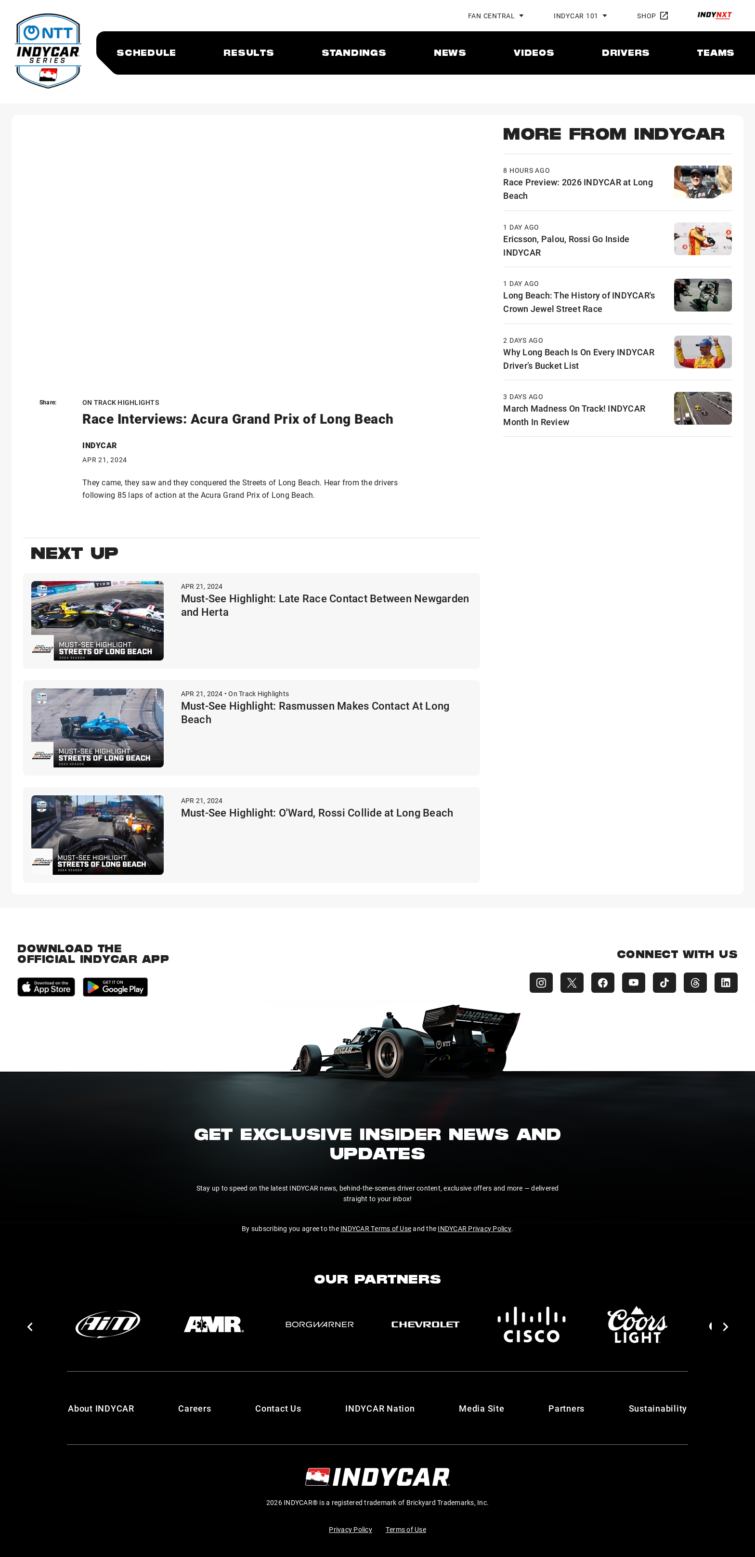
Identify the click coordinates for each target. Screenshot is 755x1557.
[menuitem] (146, 52)
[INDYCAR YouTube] (633, 983)
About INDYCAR (101, 1408)
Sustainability (658, 1408)
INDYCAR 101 (576, 15)
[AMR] (214, 1324)
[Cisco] (531, 1324)
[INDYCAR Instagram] (541, 983)
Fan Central (491, 15)
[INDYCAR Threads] (695, 983)
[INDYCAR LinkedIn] (726, 983)
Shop (652, 15)
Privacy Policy (350, 1529)
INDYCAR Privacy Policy (474, 1228)
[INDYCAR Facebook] (602, 983)
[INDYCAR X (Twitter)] (572, 983)
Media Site (482, 1408)
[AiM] (108, 1324)
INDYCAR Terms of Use (375, 1228)
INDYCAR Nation (380, 1408)
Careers (194, 1408)
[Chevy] (425, 1324)
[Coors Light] (637, 1324)
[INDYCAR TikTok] (664, 983)
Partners (566, 1408)
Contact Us (278, 1408)
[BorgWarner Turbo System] (320, 1324)
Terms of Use (406, 1529)
